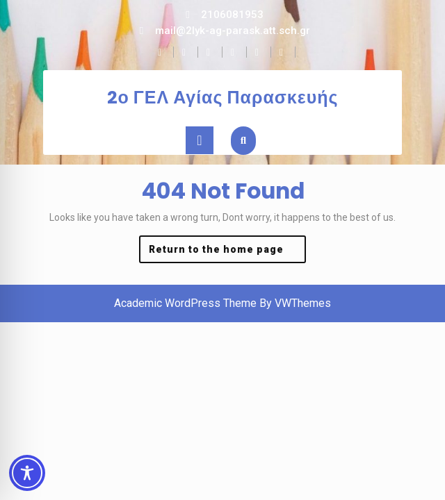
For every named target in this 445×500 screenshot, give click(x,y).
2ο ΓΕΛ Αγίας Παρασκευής (223, 97)
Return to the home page (227, 252)
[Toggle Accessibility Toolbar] (27, 473)
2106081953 (232, 14)
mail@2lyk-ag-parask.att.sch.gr (232, 30)
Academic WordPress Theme (185, 303)
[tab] (199, 140)
